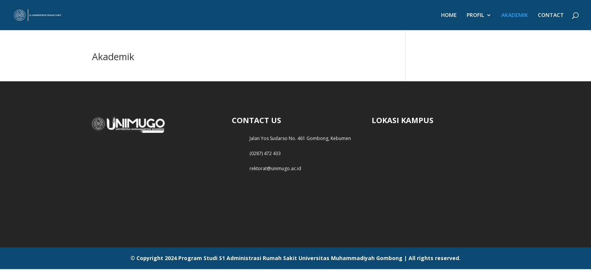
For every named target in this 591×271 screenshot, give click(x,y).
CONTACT (551, 15)
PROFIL (475, 15)
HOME (449, 15)
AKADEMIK (514, 15)
